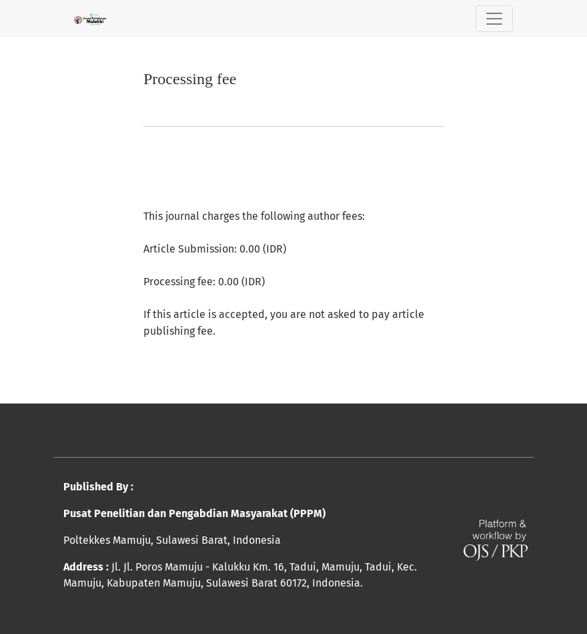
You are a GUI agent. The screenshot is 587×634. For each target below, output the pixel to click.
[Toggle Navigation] (494, 18)
